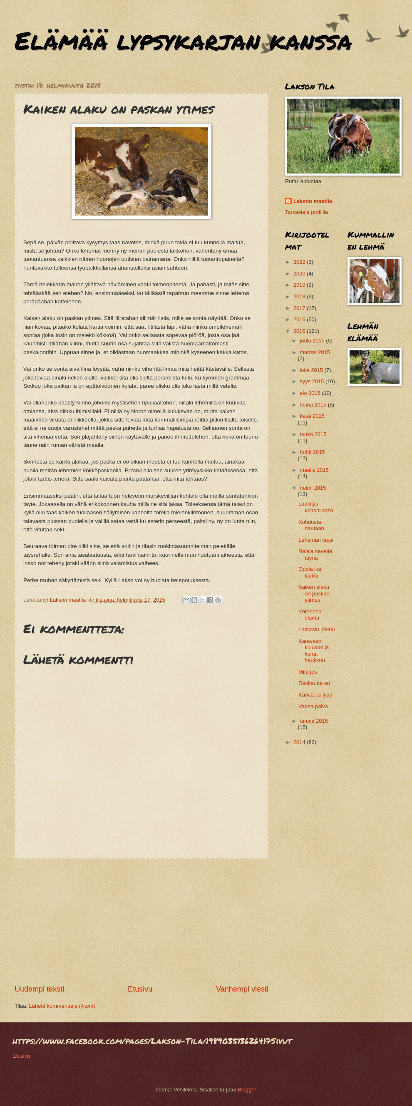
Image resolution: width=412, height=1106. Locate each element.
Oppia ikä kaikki (309, 572)
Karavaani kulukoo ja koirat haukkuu (313, 650)
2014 (300, 742)
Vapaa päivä (313, 706)
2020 (300, 273)
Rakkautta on (314, 683)
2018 (300, 296)
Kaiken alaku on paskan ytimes (313, 593)
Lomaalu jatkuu (316, 629)
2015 (300, 331)
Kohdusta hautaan (311, 525)
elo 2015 (311, 393)
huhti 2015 (312, 452)
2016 (300, 319)
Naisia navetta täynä (315, 554)
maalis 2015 (314, 470)
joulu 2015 (313, 340)
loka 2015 (312, 370)
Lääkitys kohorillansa (315, 507)
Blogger (247, 1089)
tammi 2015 (314, 721)
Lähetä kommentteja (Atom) (62, 1006)
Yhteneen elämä (309, 614)
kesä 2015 (312, 416)
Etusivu (140, 989)
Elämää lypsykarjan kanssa (183, 40)
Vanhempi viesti (242, 989)
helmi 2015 (313, 488)
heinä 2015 (314, 405)
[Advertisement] (141, 921)
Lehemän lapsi (315, 540)
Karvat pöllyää (315, 695)
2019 (300, 285)
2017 (300, 308)
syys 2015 (312, 381)
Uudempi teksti (39, 989)
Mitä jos (307, 672)
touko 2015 (313, 434)
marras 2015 (315, 352)
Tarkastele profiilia (306, 212)
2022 (300, 262)
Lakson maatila (312, 201)
